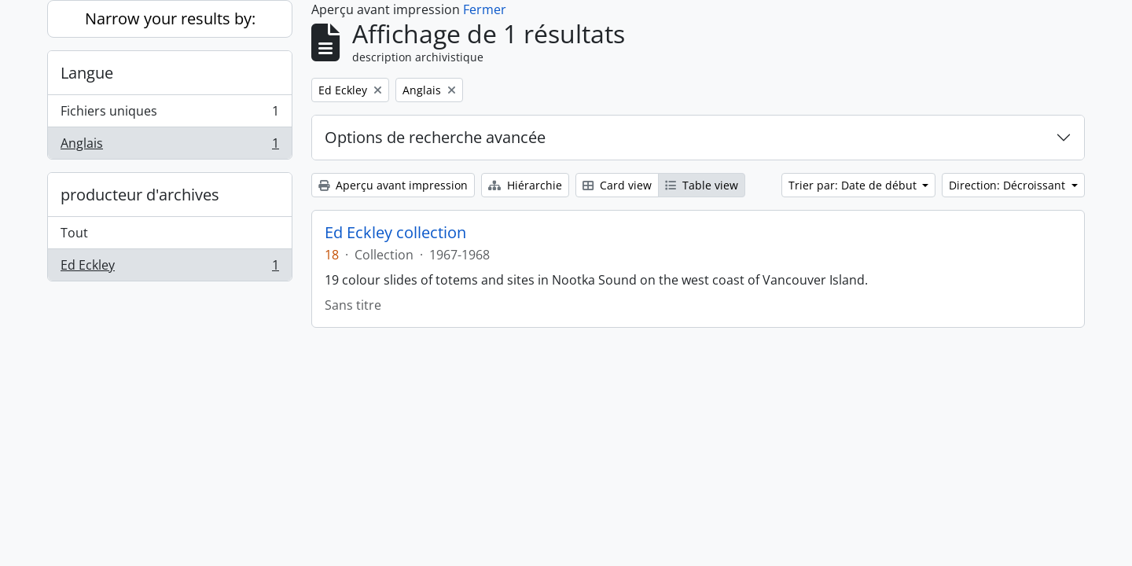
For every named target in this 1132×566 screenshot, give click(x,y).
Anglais (169, 146)
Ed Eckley (169, 268)
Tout (74, 232)
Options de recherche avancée (435, 137)
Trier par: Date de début (854, 185)
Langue (87, 72)
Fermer (484, 9)
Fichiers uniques (169, 114)
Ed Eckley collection (395, 232)
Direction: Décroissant (1008, 185)
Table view (701, 185)
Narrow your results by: (170, 18)
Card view (617, 185)
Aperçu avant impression (393, 185)
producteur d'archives (140, 194)
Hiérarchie (525, 185)
